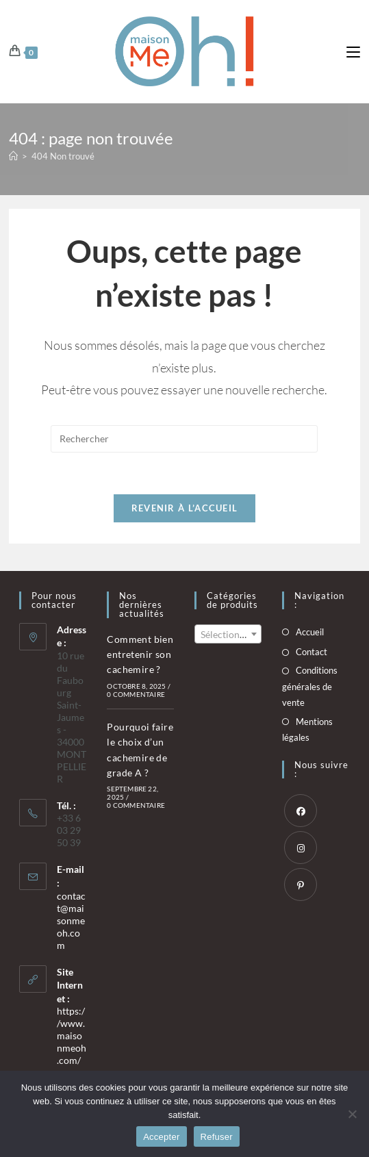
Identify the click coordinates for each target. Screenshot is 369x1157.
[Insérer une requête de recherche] (184, 439)
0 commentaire (136, 694)
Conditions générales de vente (310, 686)
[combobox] (228, 634)
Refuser (217, 1137)
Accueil (310, 631)
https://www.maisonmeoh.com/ (71, 1035)
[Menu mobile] (353, 51)
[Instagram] (300, 847)
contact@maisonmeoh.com (71, 920)
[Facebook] (300, 810)
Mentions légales (307, 729)
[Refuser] (352, 1114)
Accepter (161, 1137)
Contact (311, 651)
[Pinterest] (300, 884)
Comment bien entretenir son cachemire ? (140, 654)
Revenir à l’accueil (184, 508)
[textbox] (228, 634)
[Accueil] (13, 156)
